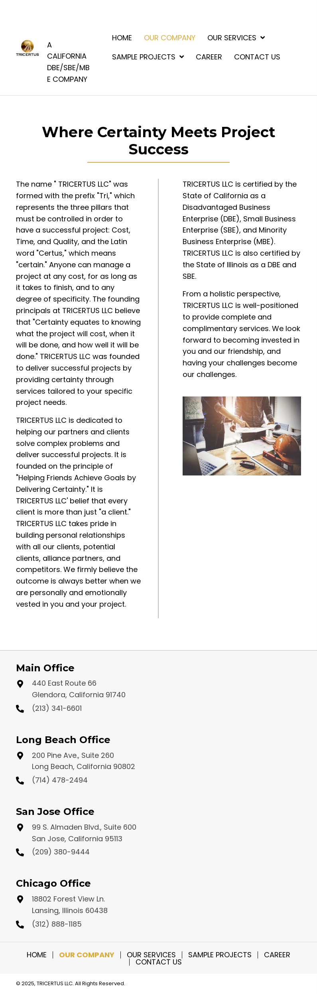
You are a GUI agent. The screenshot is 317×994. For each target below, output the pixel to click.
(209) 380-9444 (61, 852)
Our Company (86, 954)
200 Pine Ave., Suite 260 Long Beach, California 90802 (83, 761)
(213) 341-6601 (57, 708)
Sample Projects (220, 954)
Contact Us (159, 962)
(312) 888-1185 (57, 924)
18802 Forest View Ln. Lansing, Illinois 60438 (70, 904)
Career (277, 954)
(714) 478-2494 (60, 780)
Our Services (151, 954)
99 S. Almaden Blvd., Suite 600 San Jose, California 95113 (84, 833)
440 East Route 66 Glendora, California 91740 (79, 689)
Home (37, 954)
